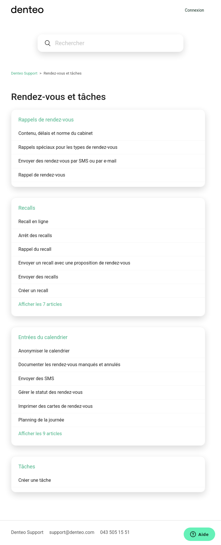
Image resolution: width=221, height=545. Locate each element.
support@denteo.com (71, 532)
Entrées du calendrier (43, 337)
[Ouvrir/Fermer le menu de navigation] (179, 10)
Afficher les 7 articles (40, 304)
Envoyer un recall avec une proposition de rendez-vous (74, 263)
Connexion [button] (194, 10)
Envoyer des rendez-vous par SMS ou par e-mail (67, 161)
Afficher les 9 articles (40, 433)
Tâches (26, 466)
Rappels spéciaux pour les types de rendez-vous (67, 147)
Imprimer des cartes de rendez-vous (55, 406)
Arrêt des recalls (35, 235)
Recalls (26, 208)
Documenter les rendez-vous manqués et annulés (69, 364)
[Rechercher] (110, 43)
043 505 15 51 (115, 532)
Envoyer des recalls (38, 277)
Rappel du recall (34, 249)
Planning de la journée (41, 420)
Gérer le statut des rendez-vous (50, 392)
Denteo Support (24, 73)
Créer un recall (33, 290)
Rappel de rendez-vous (41, 175)
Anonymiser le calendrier (44, 351)
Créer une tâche (34, 480)
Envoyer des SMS (36, 378)
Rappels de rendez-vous (46, 120)
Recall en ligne (33, 221)
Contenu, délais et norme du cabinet (55, 133)
